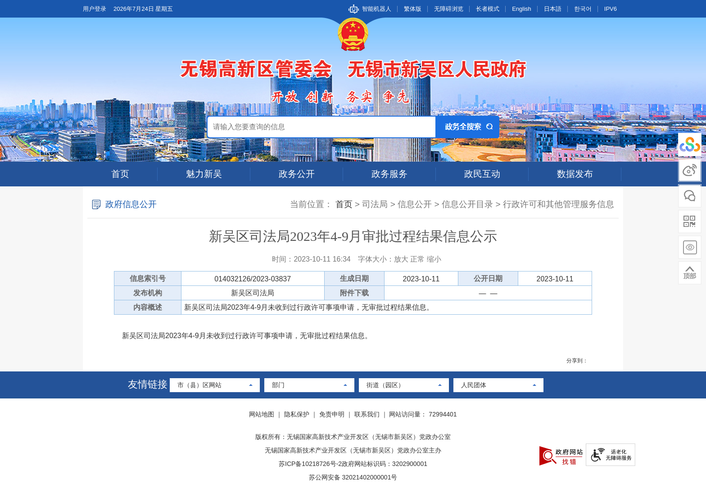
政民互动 (482, 174)
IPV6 (610, 8)
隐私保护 (296, 414)
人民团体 (473, 385)
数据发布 (575, 174)
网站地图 (261, 414)
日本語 (552, 8)
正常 (417, 259)
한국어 (583, 8)
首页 (120, 174)
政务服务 (389, 174)
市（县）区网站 (199, 385)
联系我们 (367, 414)
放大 (401, 259)
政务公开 (297, 174)
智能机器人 (376, 8)
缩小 (434, 259)
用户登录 (94, 8)
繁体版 (412, 8)
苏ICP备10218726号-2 (310, 463)
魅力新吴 (204, 174)
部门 (278, 385)
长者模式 (487, 8)
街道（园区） (385, 385)
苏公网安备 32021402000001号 (353, 477)
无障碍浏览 (448, 8)
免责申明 (331, 414)
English (521, 8)
